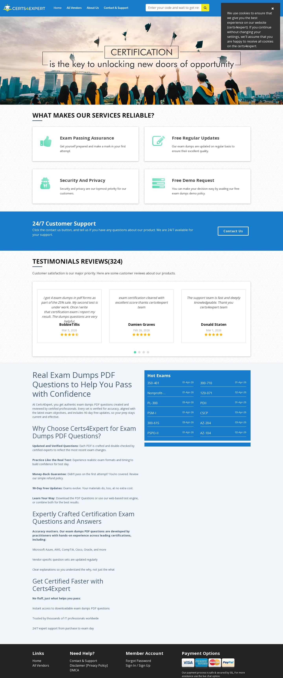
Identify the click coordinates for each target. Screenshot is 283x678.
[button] (135, 357)
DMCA (74, 675)
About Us (93, 7)
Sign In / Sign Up (138, 670)
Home (58, 7)
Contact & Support (116, 7)
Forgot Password (138, 665)
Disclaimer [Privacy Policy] (89, 670)
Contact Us (233, 231)
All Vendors (74, 7)
